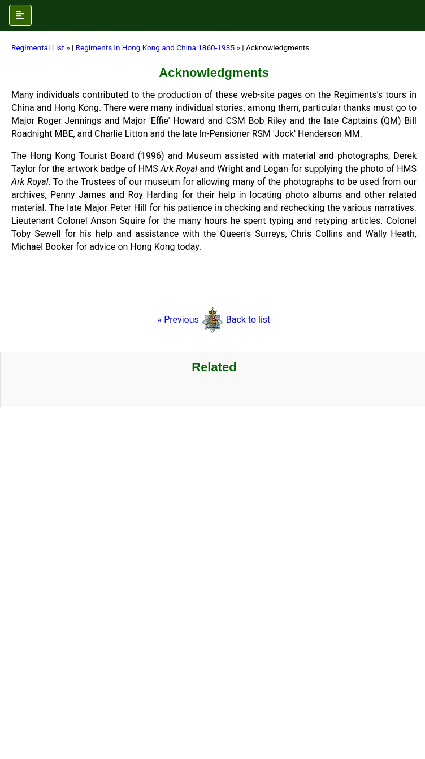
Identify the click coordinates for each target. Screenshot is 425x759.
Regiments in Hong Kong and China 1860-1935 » (159, 47)
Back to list (248, 319)
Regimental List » (40, 47)
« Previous (191, 319)
